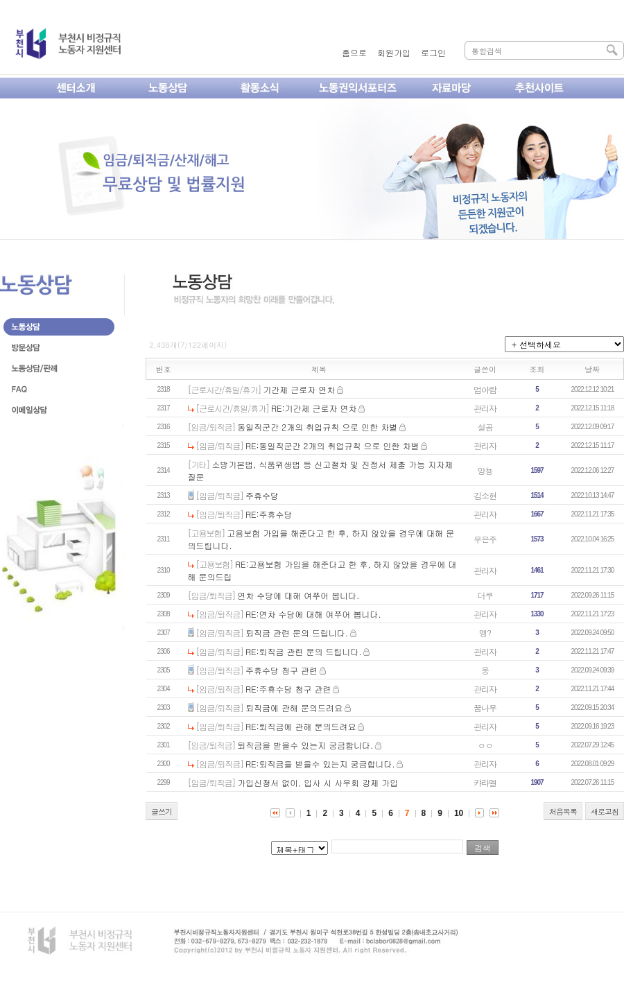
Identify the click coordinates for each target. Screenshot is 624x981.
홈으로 (354, 52)
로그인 (433, 52)
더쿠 (485, 595)
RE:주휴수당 (269, 514)
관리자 (485, 408)
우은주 (485, 539)
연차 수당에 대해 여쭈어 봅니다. (298, 595)
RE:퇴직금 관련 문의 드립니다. (303, 651)
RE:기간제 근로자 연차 (314, 408)
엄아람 (485, 389)
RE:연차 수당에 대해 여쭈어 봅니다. (313, 614)
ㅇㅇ (485, 745)
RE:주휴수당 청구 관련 (288, 689)
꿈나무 (485, 707)
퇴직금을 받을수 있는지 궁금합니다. (305, 745)
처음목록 (563, 811)
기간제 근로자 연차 (299, 389)
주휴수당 (262, 495)
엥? (485, 633)
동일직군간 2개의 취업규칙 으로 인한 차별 (317, 427)
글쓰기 (161, 811)
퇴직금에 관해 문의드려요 (294, 707)
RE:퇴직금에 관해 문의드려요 (300, 726)
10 (458, 813)
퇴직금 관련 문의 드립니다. (296, 633)
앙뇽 (485, 470)
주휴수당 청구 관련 (281, 670)
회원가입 (393, 52)
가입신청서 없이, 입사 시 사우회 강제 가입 (317, 782)
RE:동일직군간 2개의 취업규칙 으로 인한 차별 (332, 445)
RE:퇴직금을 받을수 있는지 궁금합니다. (320, 764)
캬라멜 (485, 782)
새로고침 (604, 811)
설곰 (485, 427)
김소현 (485, 495)
